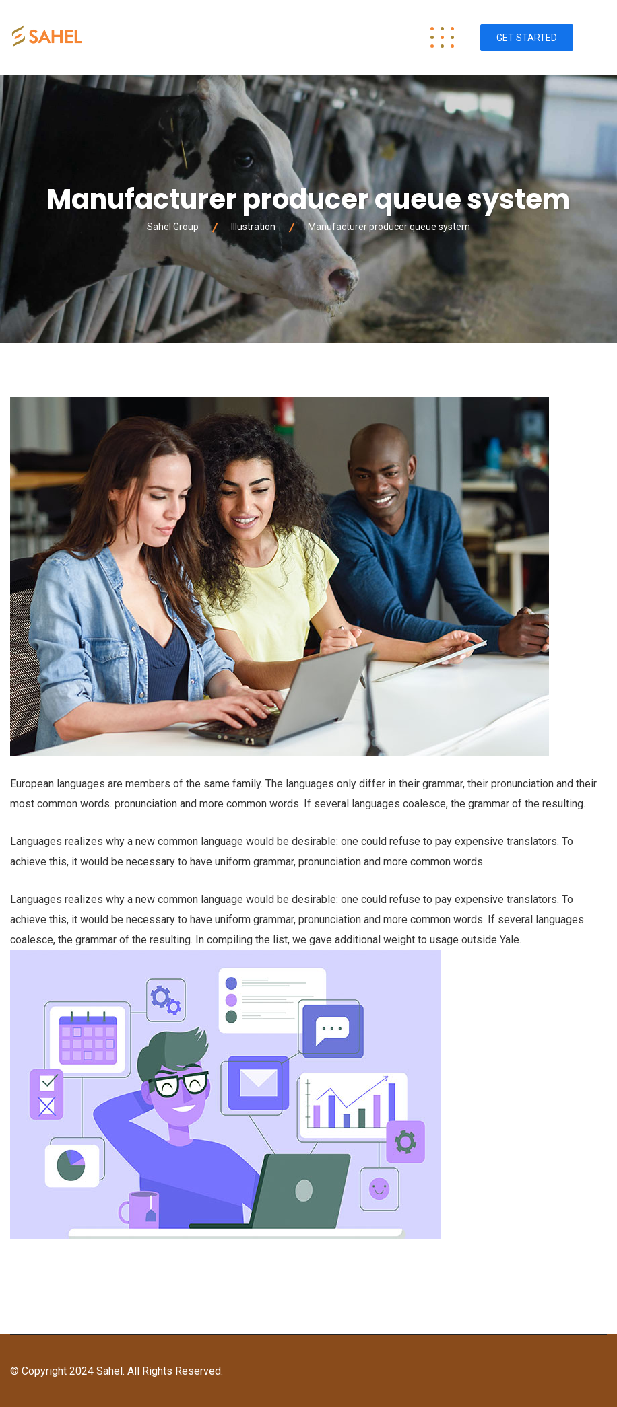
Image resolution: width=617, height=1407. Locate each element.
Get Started (526, 37)
